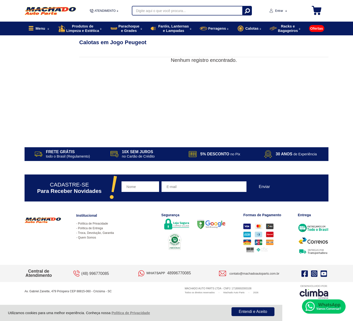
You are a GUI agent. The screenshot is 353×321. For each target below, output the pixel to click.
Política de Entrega (90, 228)
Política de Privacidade (130, 313)
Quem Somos (87, 237)
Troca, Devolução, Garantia (96, 233)
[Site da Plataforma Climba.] (313, 291)
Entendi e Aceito (253, 311)
